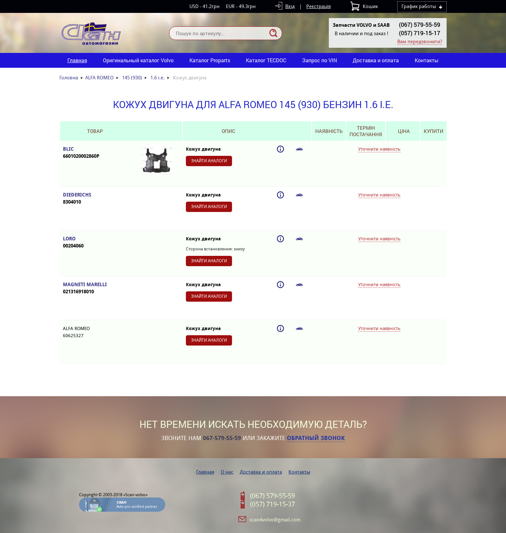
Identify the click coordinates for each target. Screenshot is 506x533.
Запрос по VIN (319, 60)
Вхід (290, 6)
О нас (227, 472)
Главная (77, 60)
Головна (68, 78)
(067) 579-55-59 (419, 24)
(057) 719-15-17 (419, 33)
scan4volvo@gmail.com (274, 520)
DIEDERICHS (95, 199)
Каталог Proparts (209, 60)
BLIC (95, 153)
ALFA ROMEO (99, 78)
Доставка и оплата (376, 60)
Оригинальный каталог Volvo (138, 60)
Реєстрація (318, 6)
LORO (95, 242)
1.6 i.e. (157, 78)
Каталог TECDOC (266, 60)
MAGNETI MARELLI (95, 288)
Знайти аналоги (209, 161)
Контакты (427, 60)
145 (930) (132, 78)
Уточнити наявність (379, 149)
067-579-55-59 (222, 438)
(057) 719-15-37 (272, 504)
